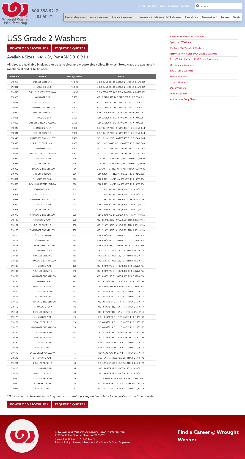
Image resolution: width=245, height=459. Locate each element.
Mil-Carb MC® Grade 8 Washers (187, 48)
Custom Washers (98, 17)
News (162, 5)
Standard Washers (122, 17)
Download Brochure (28, 48)
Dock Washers (178, 88)
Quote (236, 17)
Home (142, 5)
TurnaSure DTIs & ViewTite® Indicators (159, 17)
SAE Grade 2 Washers (181, 70)
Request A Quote (69, 48)
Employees (125, 442)
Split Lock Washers (180, 42)
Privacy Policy (62, 442)
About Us (152, 5)
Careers (225, 17)
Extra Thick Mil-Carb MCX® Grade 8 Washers (194, 59)
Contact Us (173, 5)
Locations (185, 5)
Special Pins (191, 17)
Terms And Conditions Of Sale (100, 442)
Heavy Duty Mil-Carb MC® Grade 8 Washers (193, 53)
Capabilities (208, 17)
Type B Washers (178, 82)
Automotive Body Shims (183, 99)
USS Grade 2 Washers (181, 65)
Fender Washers (179, 76)
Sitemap (76, 442)
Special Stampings (75, 17)
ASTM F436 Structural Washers (187, 36)
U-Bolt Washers (178, 93)
